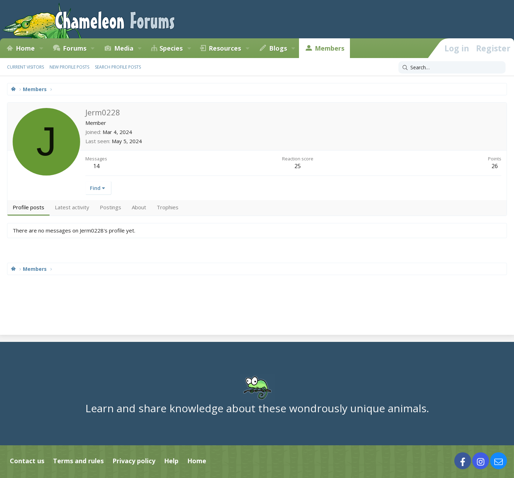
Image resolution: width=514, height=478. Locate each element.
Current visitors (25, 67)
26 (495, 166)
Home (25, 48)
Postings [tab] (110, 207)
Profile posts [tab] (28, 207)
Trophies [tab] (167, 207)
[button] (41, 48)
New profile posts (69, 67)
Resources (225, 48)
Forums (74, 48)
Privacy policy (133, 461)
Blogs (278, 48)
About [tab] (139, 207)
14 (96, 166)
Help (171, 461)
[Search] (452, 67)
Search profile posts (118, 67)
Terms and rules (78, 461)
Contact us (27, 461)
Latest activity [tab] (72, 207)
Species (171, 48)
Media (124, 48)
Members (329, 48)
